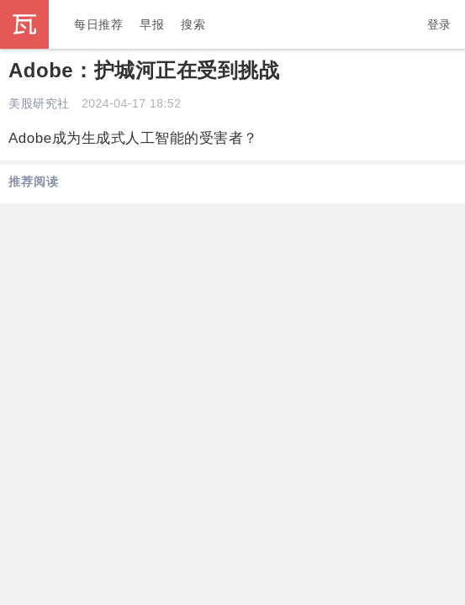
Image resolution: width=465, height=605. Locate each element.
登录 (439, 24)
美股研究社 (39, 103)
